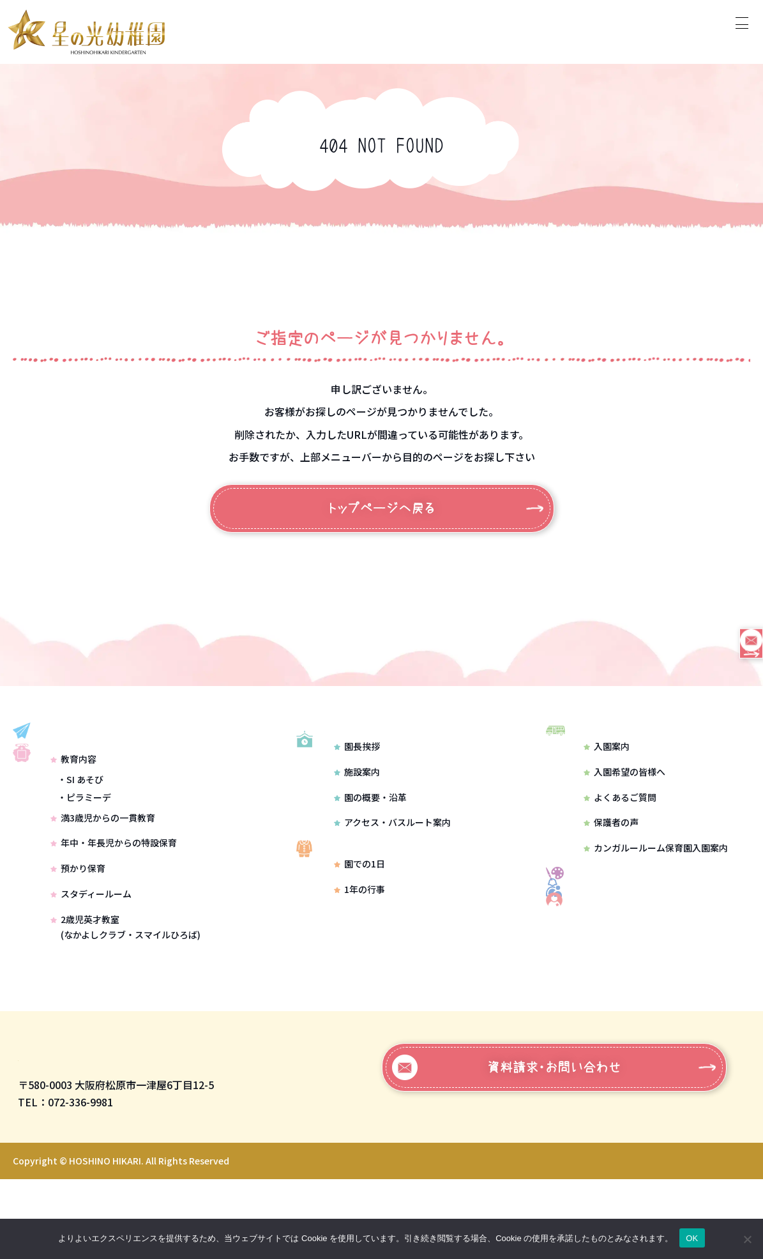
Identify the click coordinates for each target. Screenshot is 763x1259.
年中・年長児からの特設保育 (113, 895)
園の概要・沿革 (369, 831)
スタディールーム (91, 945)
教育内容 (73, 811)
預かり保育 (77, 919)
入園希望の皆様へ (624, 788)
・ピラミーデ (84, 849)
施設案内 (356, 806)
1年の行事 (358, 941)
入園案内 (607, 763)
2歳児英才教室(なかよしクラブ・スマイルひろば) (125, 979)
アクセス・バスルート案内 (391, 857)
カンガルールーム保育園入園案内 (656, 864)
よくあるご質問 (620, 814)
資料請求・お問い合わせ (506, 1147)
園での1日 (358, 916)
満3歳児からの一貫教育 (102, 869)
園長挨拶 (356, 780)
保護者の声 (611, 840)
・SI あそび (80, 831)
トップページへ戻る (381, 508)
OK (692, 1238)
